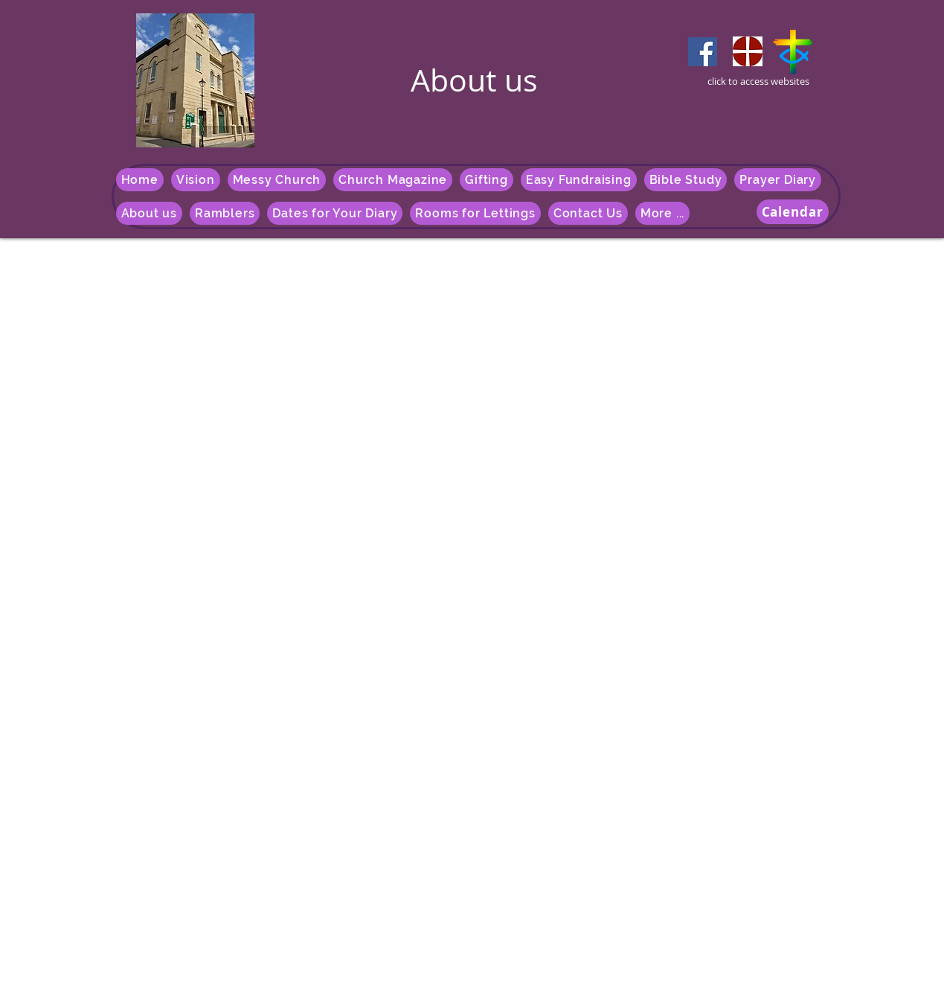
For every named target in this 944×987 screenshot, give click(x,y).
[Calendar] (793, 211)
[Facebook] (702, 51)
